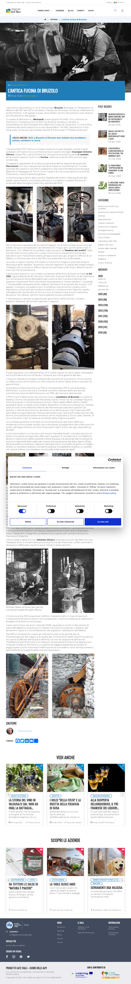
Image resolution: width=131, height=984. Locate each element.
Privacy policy (109, 493)
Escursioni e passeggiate (109, 234)
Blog (71, 10)
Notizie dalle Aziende (107, 248)
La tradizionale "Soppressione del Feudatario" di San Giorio (115, 169)
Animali (101, 216)
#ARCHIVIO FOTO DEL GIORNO (108, 207)
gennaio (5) (103, 289)
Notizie (54, 19)
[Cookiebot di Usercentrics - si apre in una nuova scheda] (110, 460)
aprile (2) (102, 279)
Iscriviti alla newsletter (15, 945)
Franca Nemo (31, 96)
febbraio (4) (103, 286)
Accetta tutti (102, 522)
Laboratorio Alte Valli (107, 241)
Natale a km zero (105, 245)
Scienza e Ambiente (107, 255)
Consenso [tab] (27, 468)
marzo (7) (102, 282)
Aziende (60, 10)
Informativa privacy (113, 928)
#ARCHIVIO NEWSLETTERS (110, 212)
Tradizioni (102, 259)
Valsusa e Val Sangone (83, 928)
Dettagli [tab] (65, 468)
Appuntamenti (104, 219)
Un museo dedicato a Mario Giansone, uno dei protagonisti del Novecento (116, 118)
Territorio (44, 10)
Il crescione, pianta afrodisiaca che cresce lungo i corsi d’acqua (116, 186)
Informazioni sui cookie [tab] (104, 468)
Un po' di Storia (19, 85)
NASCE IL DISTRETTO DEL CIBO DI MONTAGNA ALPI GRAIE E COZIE (116, 135)
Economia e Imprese (107, 227)
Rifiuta (28, 522)
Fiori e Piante (104, 237)
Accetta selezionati (65, 522)
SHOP (91, 10)
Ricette (101, 252)
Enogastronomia (105, 230)
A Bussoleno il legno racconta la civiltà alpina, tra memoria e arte (115, 152)
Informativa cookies (113, 933)
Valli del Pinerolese (86, 933)
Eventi (80, 10)
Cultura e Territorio (106, 223)
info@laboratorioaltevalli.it (20, 935)
